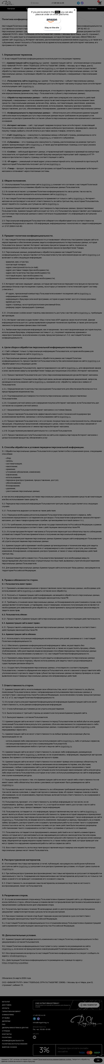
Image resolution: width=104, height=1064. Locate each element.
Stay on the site (52, 27)
